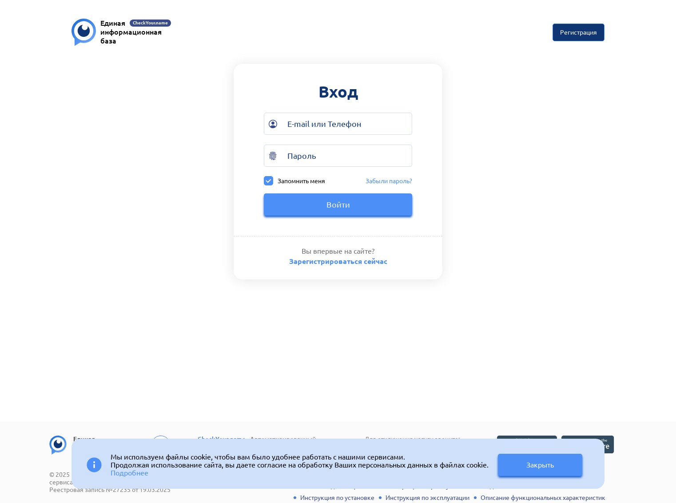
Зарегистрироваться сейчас (338, 261)
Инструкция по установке (337, 497)
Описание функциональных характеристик (543, 497)
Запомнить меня (294, 180)
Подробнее (129, 473)
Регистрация (578, 32)
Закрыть (540, 465)
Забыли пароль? (389, 181)
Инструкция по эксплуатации (427, 497)
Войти (338, 204)
